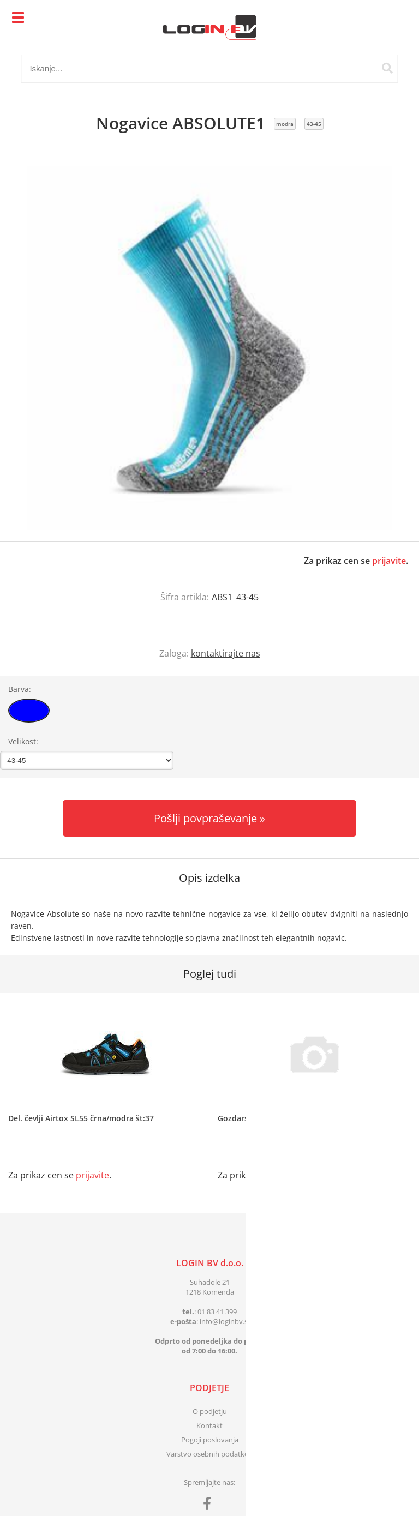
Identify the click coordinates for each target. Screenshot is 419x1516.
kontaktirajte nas (225, 653)
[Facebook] (210, 1506)
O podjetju (210, 1411)
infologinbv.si (224, 1321)
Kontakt (209, 1425)
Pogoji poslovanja (209, 1440)
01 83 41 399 (217, 1311)
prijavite (389, 561)
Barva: (19, 689)
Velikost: (23, 741)
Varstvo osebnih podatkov (209, 1454)
